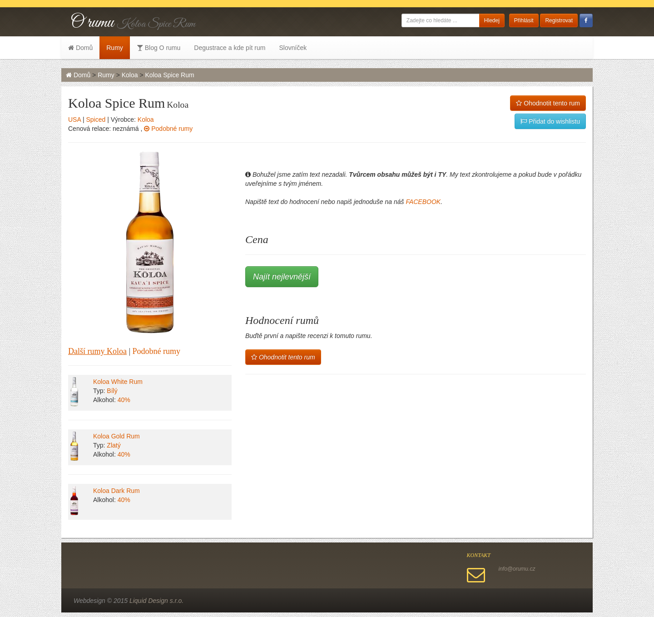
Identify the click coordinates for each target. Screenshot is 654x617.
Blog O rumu (158, 47)
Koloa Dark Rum (116, 490)
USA (74, 119)
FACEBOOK (423, 201)
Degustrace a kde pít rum (229, 47)
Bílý (112, 390)
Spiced (95, 119)
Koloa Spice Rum (169, 75)
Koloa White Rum (118, 381)
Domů (80, 47)
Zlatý (113, 445)
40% (124, 399)
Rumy (114, 47)
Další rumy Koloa (97, 351)
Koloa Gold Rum (116, 436)
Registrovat (559, 20)
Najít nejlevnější (282, 276)
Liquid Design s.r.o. (156, 600)
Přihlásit (524, 20)
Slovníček (293, 47)
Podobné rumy (168, 128)
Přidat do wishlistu (550, 121)
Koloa (130, 75)
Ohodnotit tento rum (548, 103)
